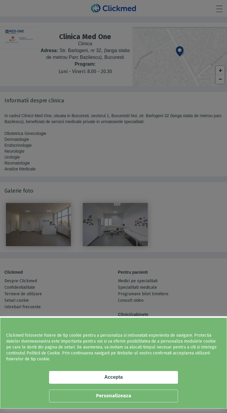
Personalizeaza (113, 396)
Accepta (113, 377)
